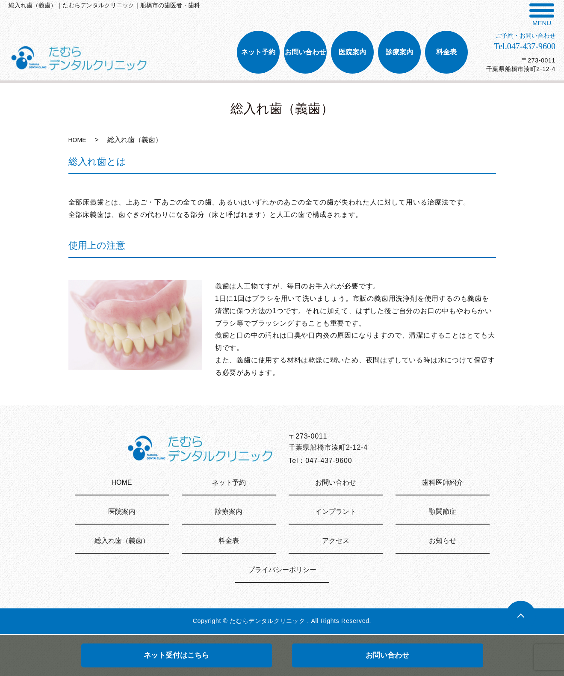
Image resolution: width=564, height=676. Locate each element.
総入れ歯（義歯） (121, 540)
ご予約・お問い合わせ (525, 36)
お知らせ (442, 540)
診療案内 (228, 511)
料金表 (229, 540)
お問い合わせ (387, 655)
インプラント (335, 511)
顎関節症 (442, 511)
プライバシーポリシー (282, 569)
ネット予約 (229, 482)
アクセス (335, 540)
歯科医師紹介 (442, 482)
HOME (77, 139)
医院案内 (122, 511)
